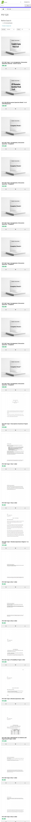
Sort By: (3, 29)
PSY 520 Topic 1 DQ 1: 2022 (9, 464)
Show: (18, 29)
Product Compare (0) (6, 25)
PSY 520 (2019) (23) (8, 23)
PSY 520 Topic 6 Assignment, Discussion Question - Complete (13, 344)
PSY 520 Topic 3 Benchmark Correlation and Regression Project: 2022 (14, 738)
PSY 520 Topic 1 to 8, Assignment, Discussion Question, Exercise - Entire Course (14, 62)
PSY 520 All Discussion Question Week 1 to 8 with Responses (14, 103)
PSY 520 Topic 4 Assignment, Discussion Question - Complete (13, 263)
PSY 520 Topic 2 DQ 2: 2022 (9, 621)
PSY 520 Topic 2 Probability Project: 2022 (13, 659)
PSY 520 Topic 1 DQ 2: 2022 (9, 503)
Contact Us (27, 2)
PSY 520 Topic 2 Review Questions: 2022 (13, 698)
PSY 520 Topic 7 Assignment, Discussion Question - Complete (13, 384)
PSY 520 (9, 9)
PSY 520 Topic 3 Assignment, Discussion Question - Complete (13, 223)
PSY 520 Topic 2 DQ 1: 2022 (9, 582)
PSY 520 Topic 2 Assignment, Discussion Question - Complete (13, 183)
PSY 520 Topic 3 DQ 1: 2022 (9, 777)
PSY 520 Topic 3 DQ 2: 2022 (9, 816)
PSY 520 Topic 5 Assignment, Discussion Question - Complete (13, 303)
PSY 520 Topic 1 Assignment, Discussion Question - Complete (13, 143)
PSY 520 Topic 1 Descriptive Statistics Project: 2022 (15, 424)
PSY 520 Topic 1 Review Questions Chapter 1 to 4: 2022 (15, 542)
